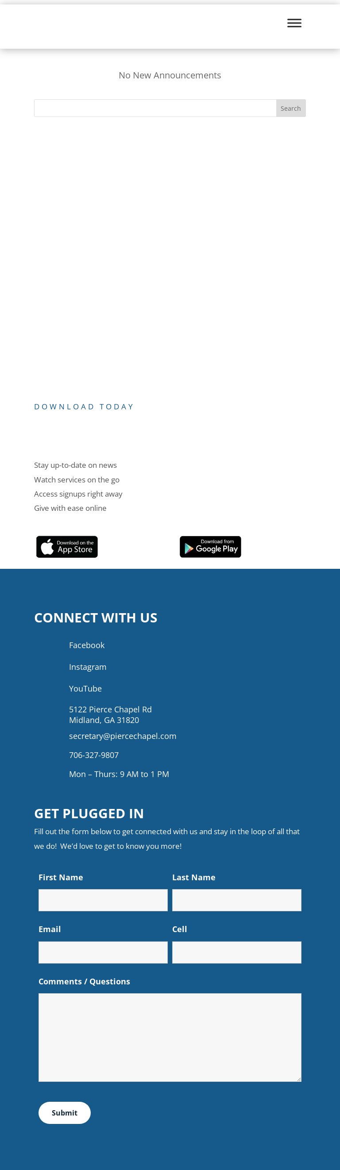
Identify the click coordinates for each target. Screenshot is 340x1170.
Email (50, 929)
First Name (61, 877)
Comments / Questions (84, 981)
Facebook (86, 645)
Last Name (194, 877)
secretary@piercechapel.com (123, 736)
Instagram (88, 666)
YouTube (85, 688)
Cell (179, 929)
